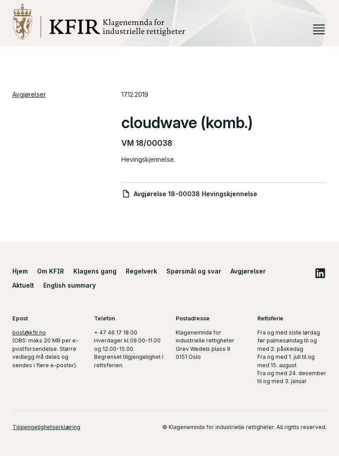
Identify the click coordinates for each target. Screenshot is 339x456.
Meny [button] (319, 29)
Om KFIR (50, 271)
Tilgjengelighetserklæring (46, 427)
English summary (69, 285)
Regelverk (141, 271)
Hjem (20, 271)
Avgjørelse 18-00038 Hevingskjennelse (195, 194)
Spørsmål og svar (193, 271)
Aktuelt (23, 285)
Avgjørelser (29, 94)
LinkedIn (320, 273)
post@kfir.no (29, 332)
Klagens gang (95, 271)
